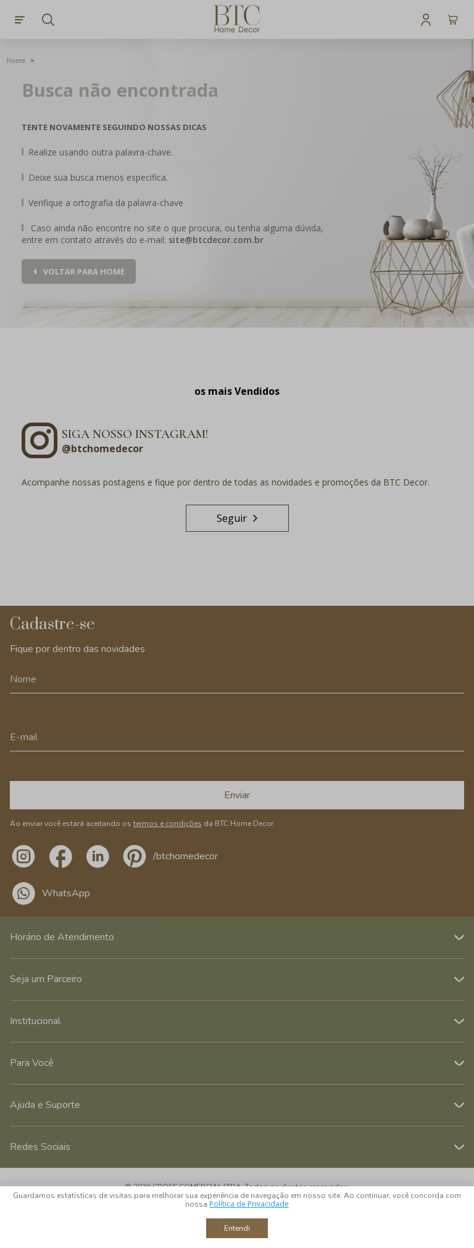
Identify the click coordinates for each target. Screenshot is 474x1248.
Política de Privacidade (249, 1204)
